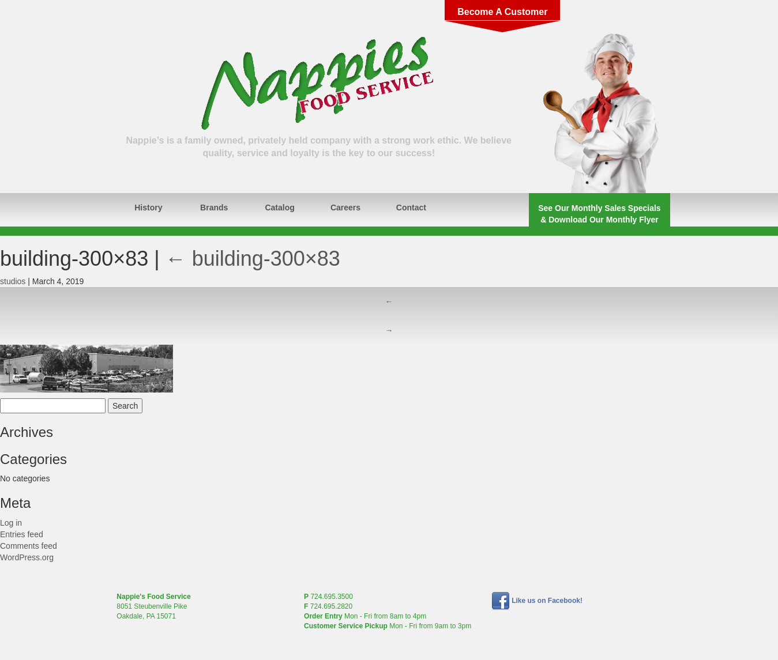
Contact (411, 207)
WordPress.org (27, 557)
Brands (214, 207)
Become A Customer (502, 12)
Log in (11, 522)
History (148, 207)
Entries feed (21, 534)
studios (12, 281)
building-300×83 (253, 258)
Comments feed (28, 545)
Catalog (279, 207)
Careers (345, 207)
